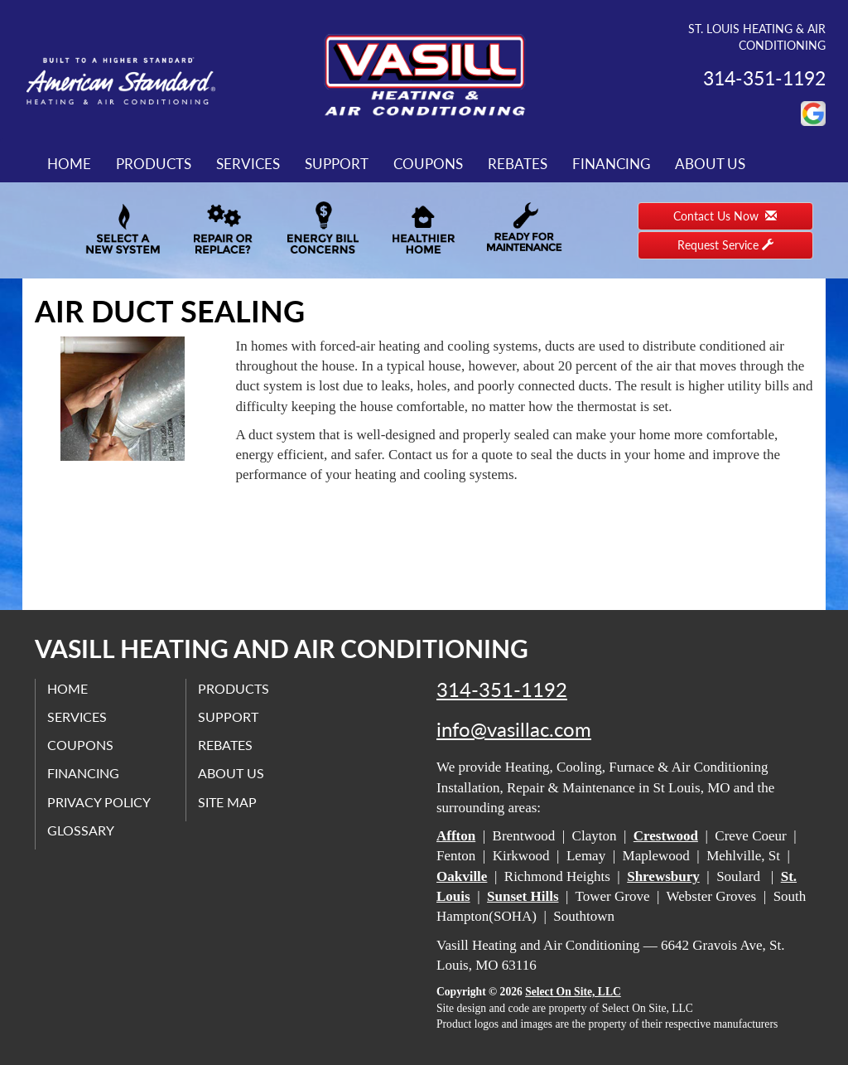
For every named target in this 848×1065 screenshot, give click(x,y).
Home (69, 163)
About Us (710, 163)
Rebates (517, 163)
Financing (611, 163)
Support (337, 163)
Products (153, 163)
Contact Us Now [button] (725, 216)
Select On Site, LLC (573, 991)
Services (248, 163)
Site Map (228, 801)
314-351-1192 (501, 689)
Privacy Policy (100, 801)
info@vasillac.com (513, 729)
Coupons (428, 163)
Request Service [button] (725, 245)
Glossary (81, 830)
